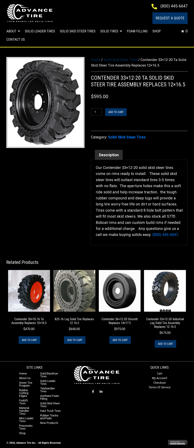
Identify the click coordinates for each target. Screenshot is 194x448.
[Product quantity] (96, 111)
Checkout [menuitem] (159, 382)
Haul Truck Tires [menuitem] (50, 410)
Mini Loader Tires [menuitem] (26, 420)
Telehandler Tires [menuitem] (47, 390)
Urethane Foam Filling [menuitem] (49, 397)
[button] (93, 391)
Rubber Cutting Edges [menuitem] (23, 393)
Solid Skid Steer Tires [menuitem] (50, 405)
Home (95, 60)
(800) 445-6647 (174, 6)
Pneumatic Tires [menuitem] (26, 427)
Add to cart (115, 112)
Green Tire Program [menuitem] (25, 384)
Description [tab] (109, 155)
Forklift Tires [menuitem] (23, 402)
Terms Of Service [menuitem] (159, 387)
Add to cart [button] (29, 340)
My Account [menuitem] (159, 378)
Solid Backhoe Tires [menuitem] (49, 375)
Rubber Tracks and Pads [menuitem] (49, 417)
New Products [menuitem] (49, 423)
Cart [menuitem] (159, 373)
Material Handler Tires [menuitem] (24, 410)
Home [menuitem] (23, 373)
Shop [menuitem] (22, 433)
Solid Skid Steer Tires (120, 60)
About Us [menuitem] (25, 378)
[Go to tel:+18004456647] (156, 6)
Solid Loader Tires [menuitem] (48, 382)
